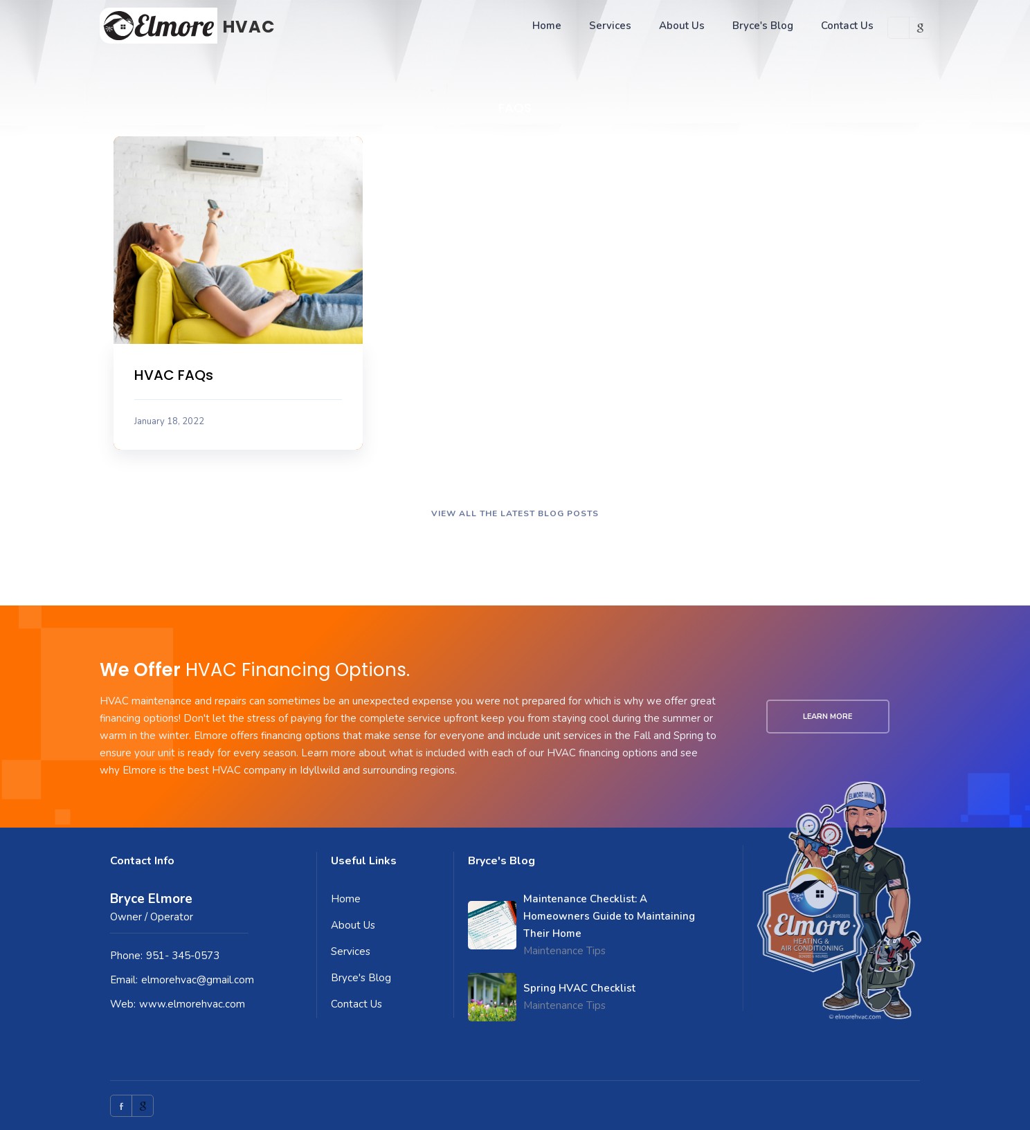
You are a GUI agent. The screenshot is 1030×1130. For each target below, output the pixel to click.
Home (546, 26)
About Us (682, 26)
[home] (187, 25)
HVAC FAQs (173, 375)
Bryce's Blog (762, 26)
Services (610, 26)
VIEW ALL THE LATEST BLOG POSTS (515, 513)
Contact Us (847, 26)
